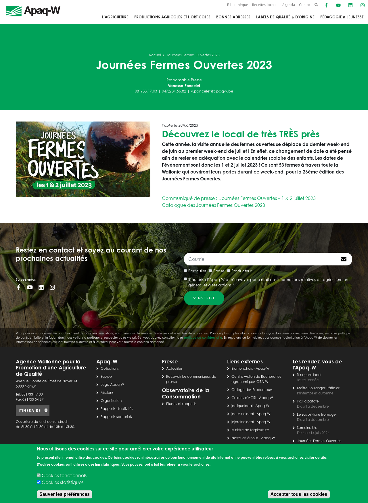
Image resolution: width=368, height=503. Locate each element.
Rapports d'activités (117, 408)
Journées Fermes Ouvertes (319, 441)
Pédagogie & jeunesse (342, 17)
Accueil (155, 55)
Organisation (111, 400)
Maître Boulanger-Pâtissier (318, 388)
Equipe (106, 376)
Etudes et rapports (181, 404)
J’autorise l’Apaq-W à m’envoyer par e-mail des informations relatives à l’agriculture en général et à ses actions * (268, 282)
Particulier (197, 271)
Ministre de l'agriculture (250, 430)
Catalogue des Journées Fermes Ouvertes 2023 (213, 205)
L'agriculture (115, 17)
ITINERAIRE (30, 410)
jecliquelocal (241, 406)
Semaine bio (307, 427)
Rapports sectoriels (116, 417)
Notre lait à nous (244, 438)
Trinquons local (309, 375)
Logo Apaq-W (112, 384)
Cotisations (110, 368)
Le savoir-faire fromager (317, 414)
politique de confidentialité (203, 337)
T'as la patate (308, 401)
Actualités (174, 368)
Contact (305, 4)
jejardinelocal (242, 422)
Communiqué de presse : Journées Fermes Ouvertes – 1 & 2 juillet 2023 (239, 198)
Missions (107, 392)
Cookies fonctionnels (64, 475)
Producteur (241, 271)
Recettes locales (265, 4)
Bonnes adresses (233, 17)
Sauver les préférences (64, 494)
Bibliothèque (237, 4)
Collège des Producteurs (252, 390)
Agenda (288, 4)
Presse (218, 271)
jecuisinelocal (242, 414)
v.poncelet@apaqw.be (212, 91)
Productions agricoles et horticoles (172, 17)
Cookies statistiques (62, 482)
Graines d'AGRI (243, 398)
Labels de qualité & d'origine (285, 17)
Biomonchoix (242, 368)
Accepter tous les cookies (299, 494)
